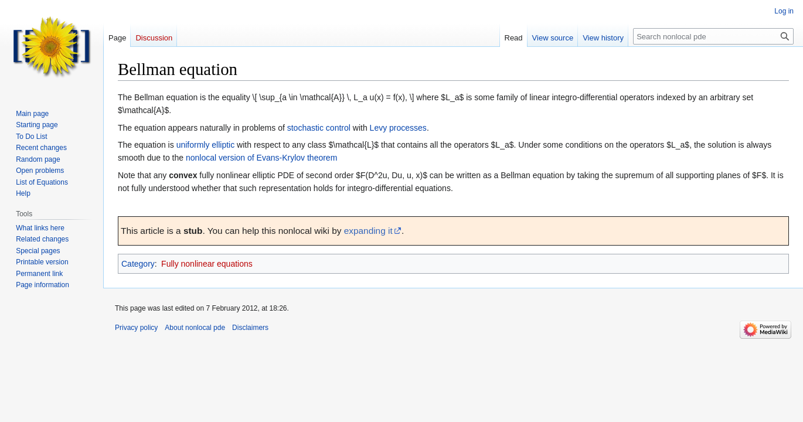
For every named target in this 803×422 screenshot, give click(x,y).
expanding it (368, 231)
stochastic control (319, 127)
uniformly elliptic (205, 144)
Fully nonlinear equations (207, 263)
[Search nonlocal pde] (713, 36)
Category (138, 263)
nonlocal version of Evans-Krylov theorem (261, 157)
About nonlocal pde (195, 328)
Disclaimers (250, 328)
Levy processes (398, 127)
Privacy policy (136, 328)
